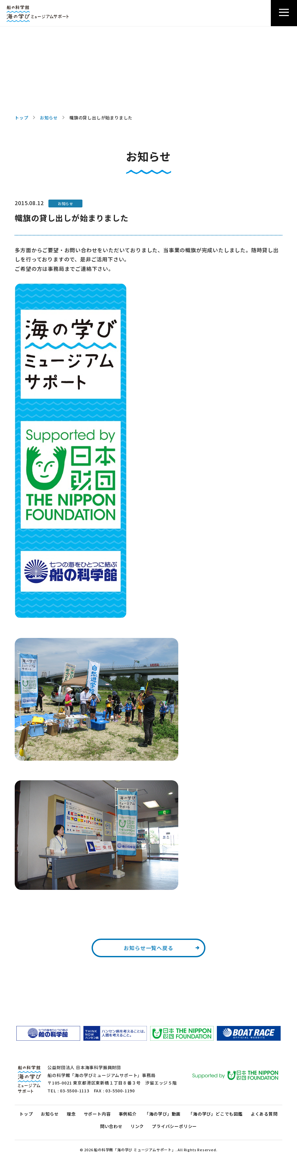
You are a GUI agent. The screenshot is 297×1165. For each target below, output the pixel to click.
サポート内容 (97, 1114)
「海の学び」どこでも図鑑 (215, 1114)
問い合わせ (111, 1126)
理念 (71, 1114)
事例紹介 (128, 1114)
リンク (137, 1126)
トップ (21, 118)
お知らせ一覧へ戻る (148, 948)
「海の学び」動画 (163, 1114)
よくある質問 (264, 1114)
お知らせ (49, 118)
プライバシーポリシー (174, 1126)
